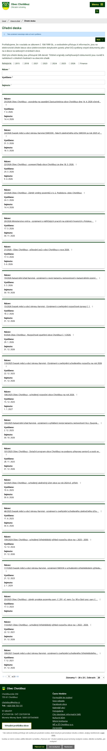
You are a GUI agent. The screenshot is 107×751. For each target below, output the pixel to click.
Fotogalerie (58, 711)
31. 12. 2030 (9, 554)
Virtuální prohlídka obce (17, 725)
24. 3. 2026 (9, 171)
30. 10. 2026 (9, 292)
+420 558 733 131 (15, 705)
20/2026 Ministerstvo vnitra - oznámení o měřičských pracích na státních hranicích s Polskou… (50, 221)
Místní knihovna (60, 721)
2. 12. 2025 (9, 430)
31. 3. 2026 (9, 143)
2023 (45, 63)
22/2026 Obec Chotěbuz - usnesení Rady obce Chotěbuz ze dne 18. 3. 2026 (41, 164)
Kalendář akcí (59, 707)
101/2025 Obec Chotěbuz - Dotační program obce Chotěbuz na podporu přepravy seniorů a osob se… (52, 452)
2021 (36, 63)
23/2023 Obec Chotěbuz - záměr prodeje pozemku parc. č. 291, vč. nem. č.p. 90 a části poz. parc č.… (52, 599)
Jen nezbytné (54, 747)
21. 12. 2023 (9, 578)
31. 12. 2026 (9, 321)
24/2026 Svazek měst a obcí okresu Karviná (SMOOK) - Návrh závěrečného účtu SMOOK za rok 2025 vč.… (53, 134)
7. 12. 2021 (9, 660)
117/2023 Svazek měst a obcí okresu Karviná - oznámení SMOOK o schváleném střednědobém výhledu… (53, 569)
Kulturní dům (59, 717)
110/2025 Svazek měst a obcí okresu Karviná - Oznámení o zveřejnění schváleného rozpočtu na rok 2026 (53, 364)
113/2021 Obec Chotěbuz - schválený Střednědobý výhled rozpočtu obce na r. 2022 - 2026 (48, 625)
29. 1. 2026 (9, 342)
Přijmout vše (39, 747)
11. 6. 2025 (9, 518)
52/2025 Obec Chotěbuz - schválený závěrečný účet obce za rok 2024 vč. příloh (43, 482)
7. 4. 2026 (8, 112)
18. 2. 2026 (9, 313)
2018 (26, 63)
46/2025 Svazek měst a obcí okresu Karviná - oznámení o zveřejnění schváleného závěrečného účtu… (53, 511)
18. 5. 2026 (9, 150)
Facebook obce (60, 704)
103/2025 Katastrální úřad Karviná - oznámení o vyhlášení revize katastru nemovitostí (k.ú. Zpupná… (53, 423)
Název (5, 69)
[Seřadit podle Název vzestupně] (9, 68)
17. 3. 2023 (9, 606)
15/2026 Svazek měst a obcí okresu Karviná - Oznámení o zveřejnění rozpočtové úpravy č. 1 (49, 306)
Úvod (4, 21)
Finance (83, 63)
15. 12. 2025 (9, 402)
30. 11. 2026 (9, 235)
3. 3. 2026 (8, 285)
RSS (100, 40)
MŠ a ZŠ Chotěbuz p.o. (63, 724)
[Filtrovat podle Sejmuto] (53, 90)
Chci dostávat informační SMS (67, 714)
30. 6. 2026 (9, 497)
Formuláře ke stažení (62, 697)
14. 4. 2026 (9, 119)
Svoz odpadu (59, 700)
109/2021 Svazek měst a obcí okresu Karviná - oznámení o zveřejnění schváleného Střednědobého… (53, 653)
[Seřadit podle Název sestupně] (9, 69)
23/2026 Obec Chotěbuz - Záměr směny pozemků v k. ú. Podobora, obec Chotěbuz (45, 192)
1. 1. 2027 (8, 409)
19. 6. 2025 (9, 490)
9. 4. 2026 (8, 179)
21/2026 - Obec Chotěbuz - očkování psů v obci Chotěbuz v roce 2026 (38, 249)
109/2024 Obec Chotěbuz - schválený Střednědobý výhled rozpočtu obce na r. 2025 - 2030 (48, 539)
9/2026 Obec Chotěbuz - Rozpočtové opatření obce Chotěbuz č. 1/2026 (39, 334)
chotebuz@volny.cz (11, 702)
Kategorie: (7, 63)
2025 (64, 63)
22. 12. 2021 (9, 632)
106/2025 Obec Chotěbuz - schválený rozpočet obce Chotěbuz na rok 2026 (41, 394)
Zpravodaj (57, 727)
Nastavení (68, 747)
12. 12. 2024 (9, 547)
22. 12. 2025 (9, 373)
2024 (54, 63)
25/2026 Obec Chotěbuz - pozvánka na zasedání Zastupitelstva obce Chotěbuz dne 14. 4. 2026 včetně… (52, 103)
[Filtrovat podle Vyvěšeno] (53, 82)
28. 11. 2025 (9, 461)
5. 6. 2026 (8, 264)
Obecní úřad (15, 21)
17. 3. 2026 (9, 228)
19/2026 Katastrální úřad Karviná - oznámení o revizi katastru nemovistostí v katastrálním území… (52, 278)
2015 (17, 63)
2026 (73, 63)
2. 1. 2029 (8, 585)
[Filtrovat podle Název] (53, 73)
